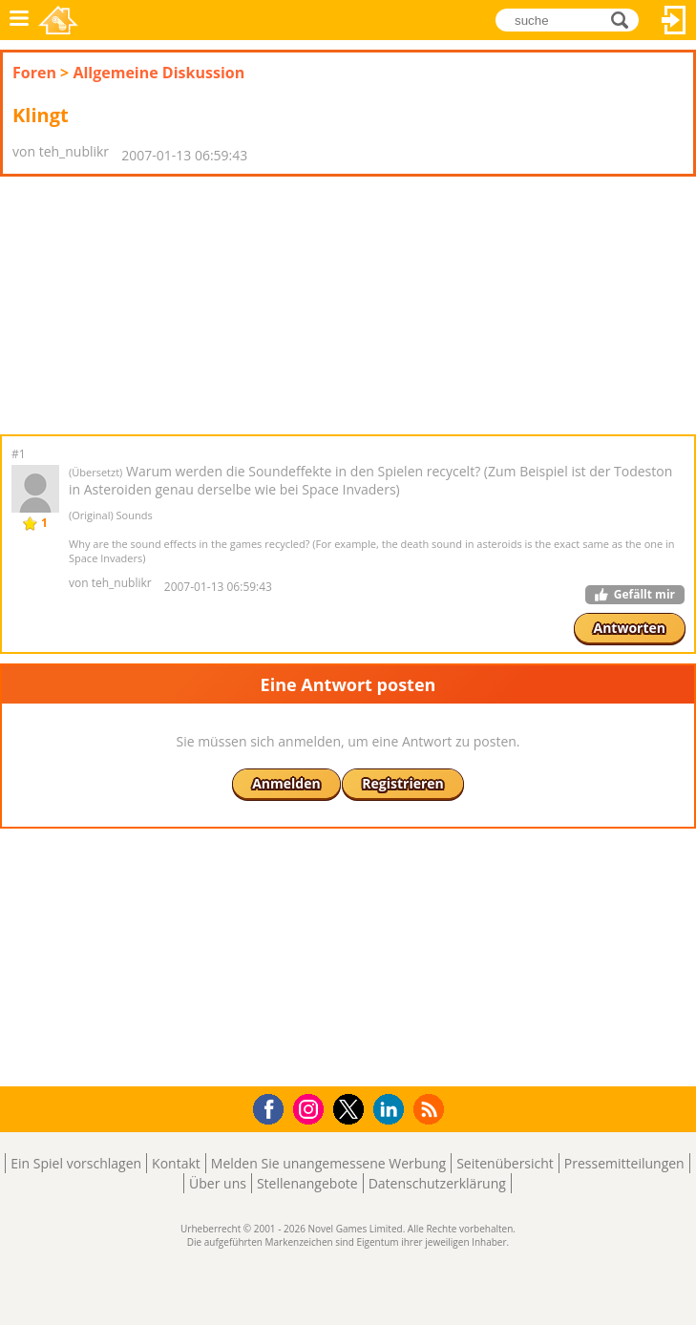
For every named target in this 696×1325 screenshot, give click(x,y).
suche (625, 19)
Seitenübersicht (505, 1163)
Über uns (217, 1183)
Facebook (274, 1107)
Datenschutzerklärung (437, 1183)
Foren (34, 72)
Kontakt (176, 1163)
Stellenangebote (307, 1183)
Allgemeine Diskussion (158, 72)
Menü (19, 20)
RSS (431, 1109)
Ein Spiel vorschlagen (76, 1163)
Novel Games (58, 20)
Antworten (630, 628)
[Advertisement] (153, 305)
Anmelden (674, 20)
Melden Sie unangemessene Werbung (328, 1163)
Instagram (311, 1108)
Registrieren (402, 783)
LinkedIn (392, 1110)
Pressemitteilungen (624, 1163)
